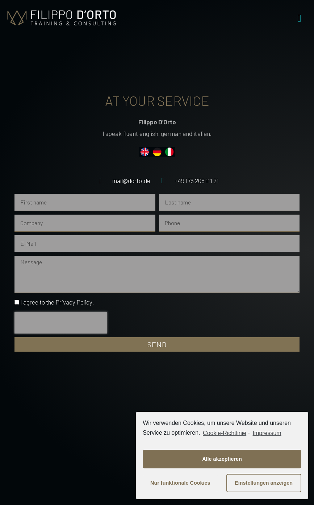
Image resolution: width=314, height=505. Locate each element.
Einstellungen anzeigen (264, 483)
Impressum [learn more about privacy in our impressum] (267, 433)
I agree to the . (57, 302)
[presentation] (60, 323)
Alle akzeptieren (222, 459)
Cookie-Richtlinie (224, 433)
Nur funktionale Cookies (180, 483)
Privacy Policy (73, 302)
